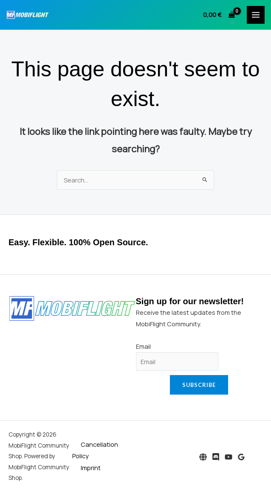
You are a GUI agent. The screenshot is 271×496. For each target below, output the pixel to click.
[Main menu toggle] (256, 15)
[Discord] (216, 457)
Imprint (91, 467)
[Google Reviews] (241, 457)
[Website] (203, 457)
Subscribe (199, 384)
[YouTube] (228, 457)
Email (143, 346)
